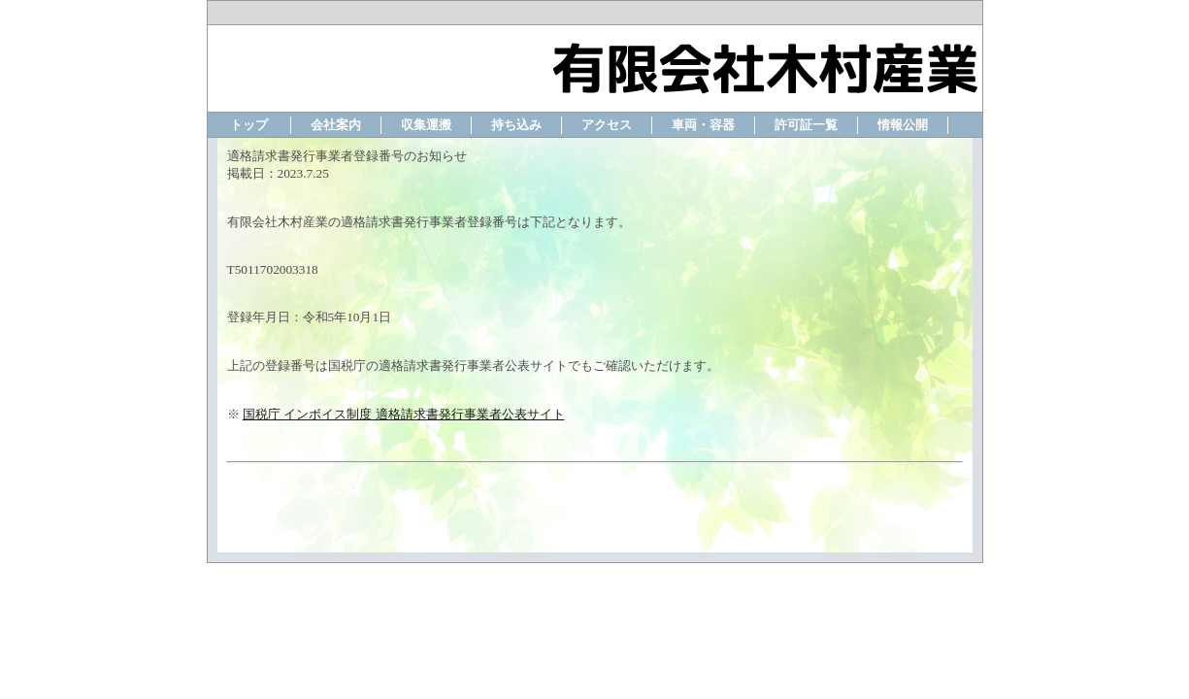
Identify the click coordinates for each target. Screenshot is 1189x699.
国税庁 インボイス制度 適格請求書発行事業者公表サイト (404, 414)
